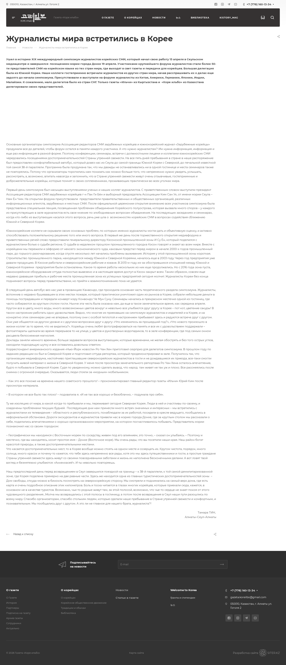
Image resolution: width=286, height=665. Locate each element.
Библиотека (68, 613)
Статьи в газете (127, 597)
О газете (12, 590)
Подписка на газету (18, 613)
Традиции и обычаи (73, 607)
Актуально (12, 628)
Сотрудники (13, 623)
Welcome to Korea (183, 590)
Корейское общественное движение (84, 602)
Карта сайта (136, 652)
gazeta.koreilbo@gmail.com (248, 597)
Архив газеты (14, 618)
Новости (122, 590)
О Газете (11, 597)
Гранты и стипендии (182, 597)
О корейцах (70, 590)
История (11, 602)
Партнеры (12, 607)
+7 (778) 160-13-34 (259, 4)
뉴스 (172, 604)
